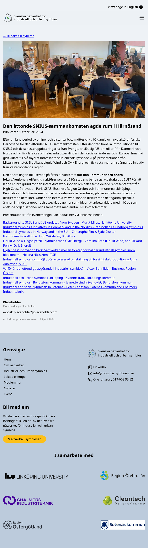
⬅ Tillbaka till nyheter (18, 36)
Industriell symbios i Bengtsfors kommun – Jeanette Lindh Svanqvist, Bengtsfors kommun (68, 282)
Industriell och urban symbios (25, 371)
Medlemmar (13, 382)
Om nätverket (14, 365)
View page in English (125, 7)
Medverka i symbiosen (24, 439)
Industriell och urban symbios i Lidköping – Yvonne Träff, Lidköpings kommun (59, 278)
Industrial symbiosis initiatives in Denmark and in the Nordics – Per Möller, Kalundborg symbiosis (73, 227)
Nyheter (10, 388)
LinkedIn (97, 367)
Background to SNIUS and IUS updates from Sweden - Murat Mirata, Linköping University (68, 222)
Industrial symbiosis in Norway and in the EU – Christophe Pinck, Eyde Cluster (60, 232)
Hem (7, 359)
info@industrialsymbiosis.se (111, 373)
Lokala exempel (15, 377)
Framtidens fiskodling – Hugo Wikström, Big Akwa (39, 236)
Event (8, 394)
